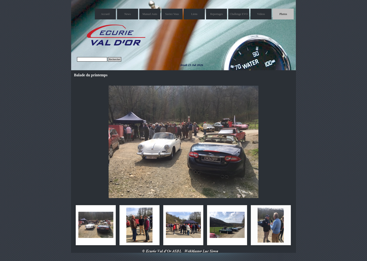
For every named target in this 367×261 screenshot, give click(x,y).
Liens (194, 14)
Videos (261, 14)
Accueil (105, 14)
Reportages (216, 14)
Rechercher (114, 59)
